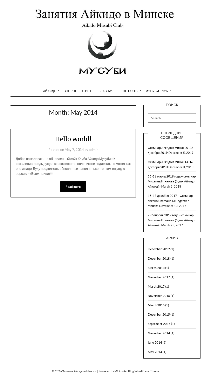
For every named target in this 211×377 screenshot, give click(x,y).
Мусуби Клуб (156, 91)
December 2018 (159, 258)
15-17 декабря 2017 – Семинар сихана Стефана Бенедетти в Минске (170, 201)
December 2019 (159, 249)
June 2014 (155, 342)
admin (93, 149)
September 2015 (159, 324)
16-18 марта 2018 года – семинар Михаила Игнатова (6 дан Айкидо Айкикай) (172, 181)
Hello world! (73, 139)
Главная (106, 91)
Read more (73, 186)
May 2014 (155, 352)
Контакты (129, 91)
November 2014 (159, 333)
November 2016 (159, 296)
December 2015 (159, 314)
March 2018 (156, 268)
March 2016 (156, 305)
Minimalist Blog (124, 371)
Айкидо (49, 91)
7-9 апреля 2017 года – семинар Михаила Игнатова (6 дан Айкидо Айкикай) (171, 220)
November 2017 (159, 277)
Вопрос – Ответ (77, 91)
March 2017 (156, 286)
